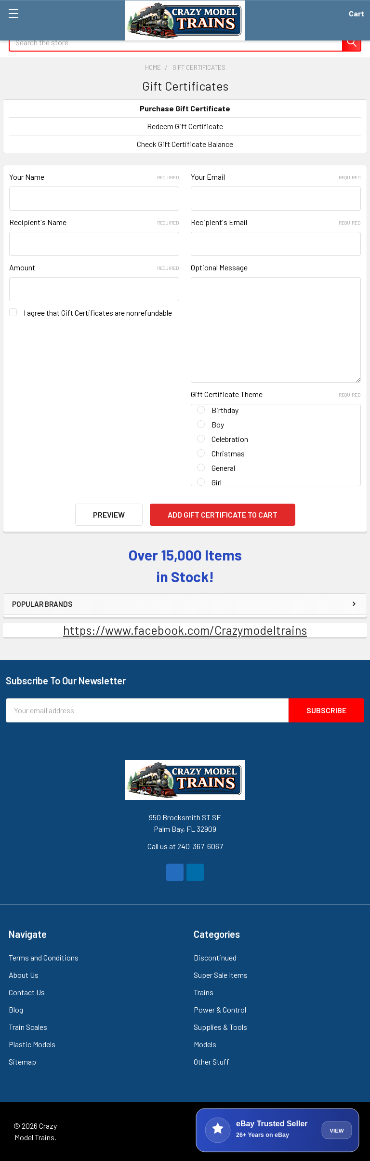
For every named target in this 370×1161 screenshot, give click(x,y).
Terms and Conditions (44, 957)
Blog (16, 1009)
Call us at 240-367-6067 (185, 846)
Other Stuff (211, 1061)
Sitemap (22, 1061)
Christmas (228, 453)
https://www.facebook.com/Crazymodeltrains (185, 630)
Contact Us (27, 992)
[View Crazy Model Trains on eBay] (277, 1130)
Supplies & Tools (220, 1026)
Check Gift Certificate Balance (185, 143)
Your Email (276, 176)
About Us (24, 974)
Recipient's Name (94, 222)
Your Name (94, 176)
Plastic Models (32, 1044)
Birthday (224, 409)
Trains (203, 992)
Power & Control (220, 1009)
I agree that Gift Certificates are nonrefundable (98, 312)
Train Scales (28, 1026)
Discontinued (215, 957)
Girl (216, 482)
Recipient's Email (276, 222)
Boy (217, 424)
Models (205, 1044)
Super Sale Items (221, 974)
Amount (94, 267)
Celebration (229, 438)
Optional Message (219, 267)
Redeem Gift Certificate (185, 126)
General (223, 467)
